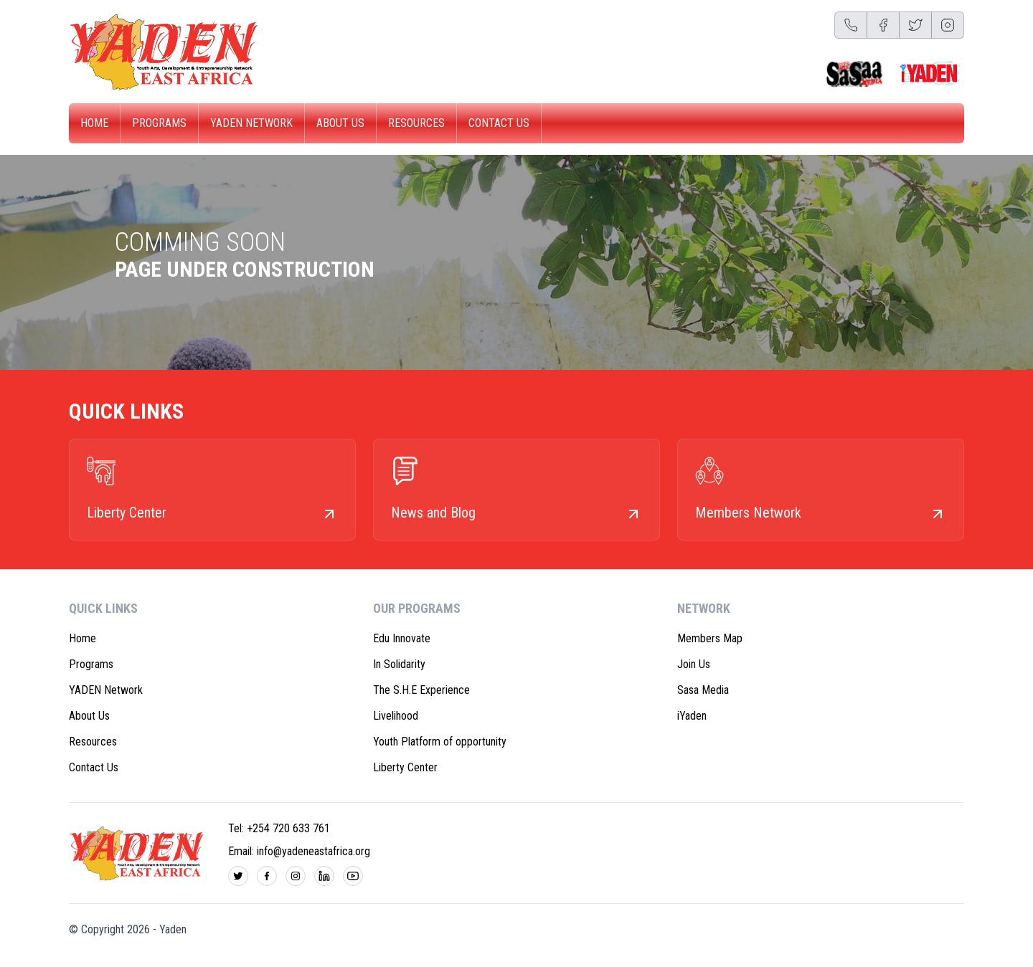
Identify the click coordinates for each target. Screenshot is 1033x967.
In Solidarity (399, 664)
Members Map (709, 638)
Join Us (693, 664)
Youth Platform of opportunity (439, 741)
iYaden (692, 716)
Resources (416, 123)
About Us (340, 123)
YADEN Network (251, 123)
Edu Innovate (401, 638)
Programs (159, 123)
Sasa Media (703, 690)
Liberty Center (405, 767)
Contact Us (498, 123)
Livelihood (395, 716)
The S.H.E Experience (421, 690)
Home (94, 123)
